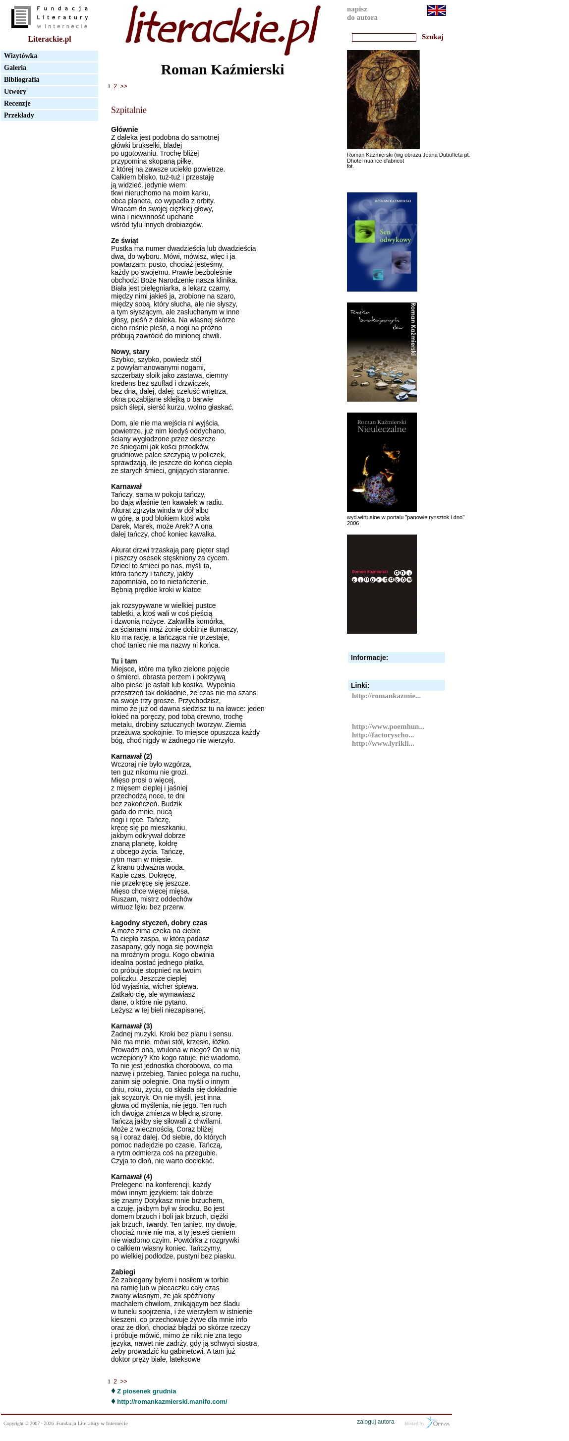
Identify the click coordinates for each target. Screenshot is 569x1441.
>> (123, 86)
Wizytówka (20, 56)
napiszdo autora (362, 13)
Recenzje (17, 103)
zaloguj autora (375, 1421)
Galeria (15, 67)
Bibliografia (22, 79)
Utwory (15, 91)
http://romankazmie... (386, 696)
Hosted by (427, 1423)
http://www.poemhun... (388, 726)
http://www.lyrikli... (383, 743)
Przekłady (19, 115)
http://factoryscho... (383, 735)
